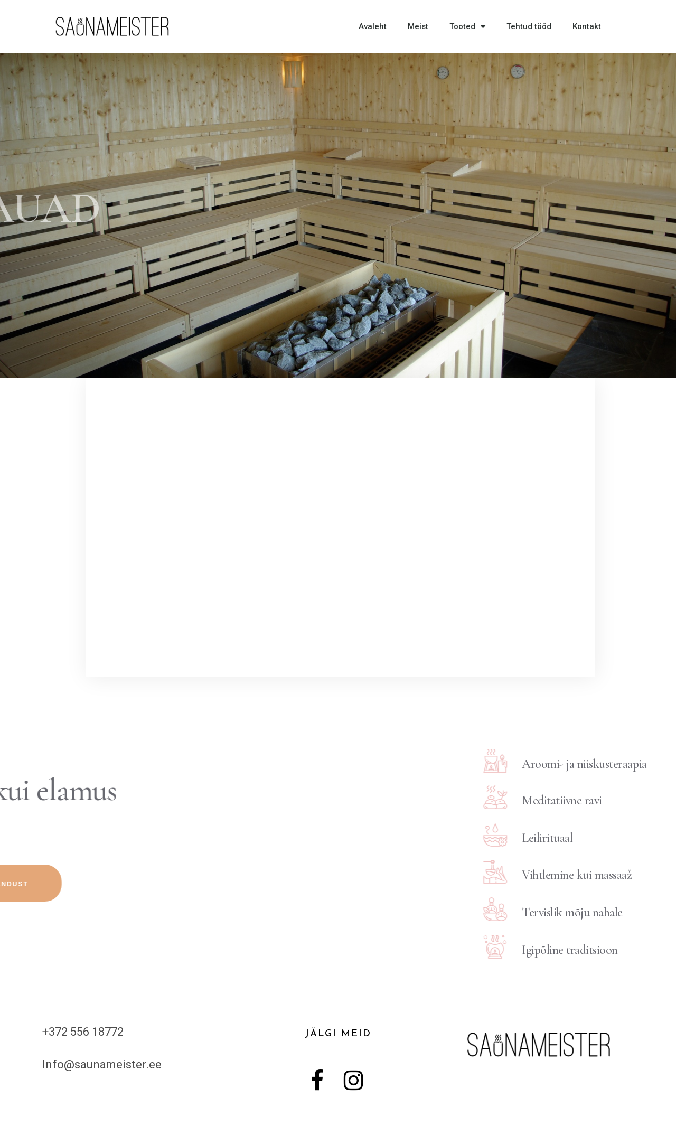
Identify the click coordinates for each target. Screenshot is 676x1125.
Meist (418, 26)
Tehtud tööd (528, 26)
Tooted (467, 26)
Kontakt (586, 26)
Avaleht (373, 26)
